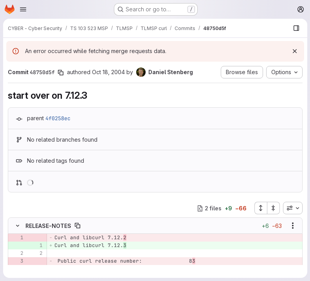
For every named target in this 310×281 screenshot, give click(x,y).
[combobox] (292, 208)
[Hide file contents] (17, 226)
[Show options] (292, 226)
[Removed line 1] (16, 238)
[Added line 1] (36, 246)
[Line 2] (16, 254)
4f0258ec (57, 118)
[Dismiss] (294, 51)
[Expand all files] (260, 208)
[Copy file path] (77, 226)
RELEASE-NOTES (48, 225)
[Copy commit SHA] (60, 72)
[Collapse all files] (273, 208)
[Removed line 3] (16, 261)
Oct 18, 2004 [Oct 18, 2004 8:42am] (108, 72)
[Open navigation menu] (23, 9)
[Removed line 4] (16, 269)
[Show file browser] (296, 28)
